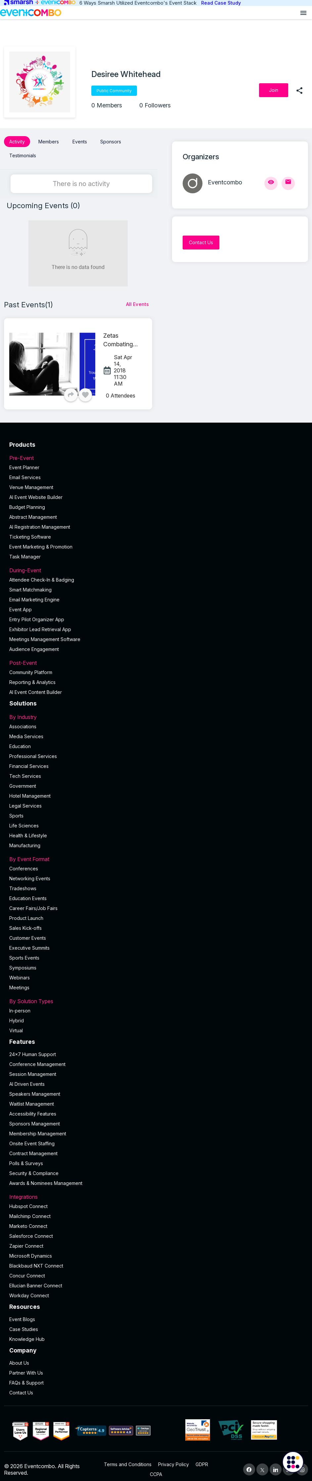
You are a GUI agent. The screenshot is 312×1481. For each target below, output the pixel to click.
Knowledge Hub (27, 1333)
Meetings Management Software (44, 633)
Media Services (26, 730)
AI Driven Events (27, 1078)
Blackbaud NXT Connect (36, 1260)
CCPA (156, 1468)
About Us (19, 1356)
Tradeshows (22, 882)
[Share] (70, 388)
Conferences (23, 862)
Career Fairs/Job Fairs (33, 902)
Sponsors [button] (110, 141)
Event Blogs (22, 1313)
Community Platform (30, 666)
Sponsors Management (34, 1117)
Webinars (19, 971)
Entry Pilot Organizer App (36, 613)
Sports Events (24, 952)
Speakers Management (34, 1088)
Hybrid (16, 1014)
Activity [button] (17, 141)
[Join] (273, 90)
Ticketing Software (30, 531)
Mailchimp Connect (30, 1210)
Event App (20, 603)
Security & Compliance (34, 1167)
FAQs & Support (26, 1376)
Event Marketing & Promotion (40, 541)
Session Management (32, 1068)
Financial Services (29, 760)
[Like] (85, 388)
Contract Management (33, 1147)
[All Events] (137, 298)
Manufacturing (24, 839)
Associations (22, 720)
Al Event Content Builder (35, 686)
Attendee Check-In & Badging (41, 574)
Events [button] (79, 141)
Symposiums (22, 962)
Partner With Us (26, 1366)
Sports (16, 810)
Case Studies (23, 1323)
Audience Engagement (34, 643)
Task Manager (25, 550)
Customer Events (27, 932)
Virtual (16, 1024)
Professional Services (33, 750)
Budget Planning (27, 501)
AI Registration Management (39, 521)
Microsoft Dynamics (30, 1250)
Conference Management (37, 1058)
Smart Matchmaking (30, 584)
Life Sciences (24, 819)
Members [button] (48, 141)
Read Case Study (221, 3)
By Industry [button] (156, 711)
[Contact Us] (201, 242)
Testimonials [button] (22, 152)
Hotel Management (30, 790)
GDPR (202, 1458)
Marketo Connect (28, 1220)
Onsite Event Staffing (32, 1137)
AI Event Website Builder (36, 491)
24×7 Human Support (32, 1048)
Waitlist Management (31, 1098)
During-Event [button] (156, 564)
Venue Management (31, 481)
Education (20, 740)
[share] (299, 90)
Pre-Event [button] (156, 452)
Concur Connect (27, 1269)
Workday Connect (29, 1289)
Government (22, 780)
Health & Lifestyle (28, 829)
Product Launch (26, 912)
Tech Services (25, 770)
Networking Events (29, 872)
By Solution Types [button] (156, 995)
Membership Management (37, 1127)
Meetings (19, 981)
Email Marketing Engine (34, 593)
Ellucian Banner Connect (35, 1279)
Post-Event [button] (156, 657)
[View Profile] (271, 183)
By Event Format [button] (156, 853)
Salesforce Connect (31, 1230)
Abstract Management (33, 511)
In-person (19, 1004)
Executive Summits (29, 942)
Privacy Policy (173, 1458)
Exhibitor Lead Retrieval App (40, 623)
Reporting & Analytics (32, 676)
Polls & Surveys (26, 1157)
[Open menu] (303, 12)
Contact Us (21, 1386)
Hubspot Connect (28, 1200)
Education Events (28, 892)
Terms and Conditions (128, 1458)
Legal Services (25, 800)
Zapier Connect (26, 1240)
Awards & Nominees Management (45, 1177)
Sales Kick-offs (25, 922)
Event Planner (24, 461)
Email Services (25, 471)
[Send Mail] (288, 183)
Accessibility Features (32, 1108)
